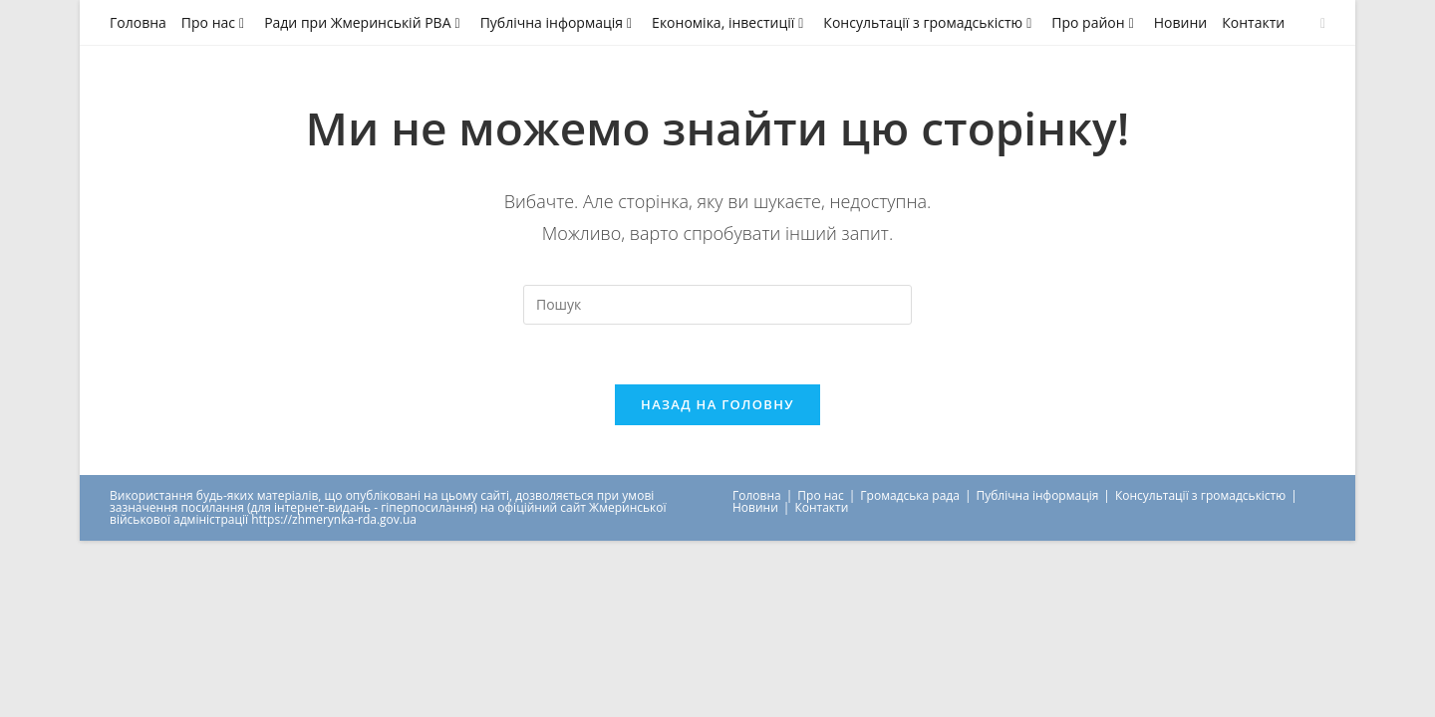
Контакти (1253, 22)
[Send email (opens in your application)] (1319, 23)
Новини (1180, 22)
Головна (138, 22)
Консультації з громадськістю (929, 22)
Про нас (215, 22)
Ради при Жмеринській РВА (364, 22)
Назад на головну (717, 404)
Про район (1094, 22)
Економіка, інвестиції (730, 22)
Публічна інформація (558, 22)
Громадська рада (910, 495)
